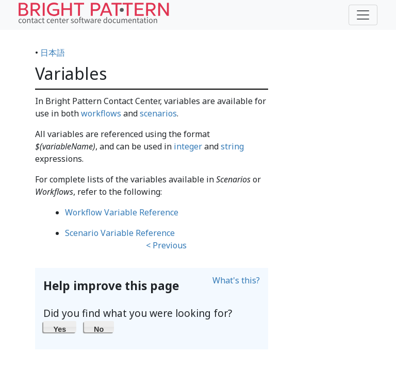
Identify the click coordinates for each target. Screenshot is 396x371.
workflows (101, 113)
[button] (59, 326)
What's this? (236, 280)
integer (188, 146)
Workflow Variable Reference (121, 212)
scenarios (158, 113)
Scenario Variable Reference (120, 233)
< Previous (166, 245)
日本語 (52, 52)
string (232, 146)
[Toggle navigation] (363, 15)
